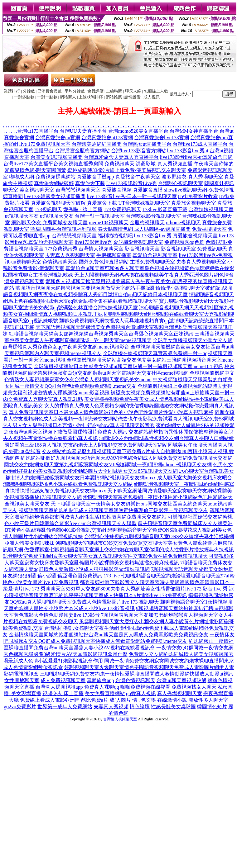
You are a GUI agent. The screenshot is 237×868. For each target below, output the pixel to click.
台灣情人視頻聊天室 (101, 248)
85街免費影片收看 (198, 196)
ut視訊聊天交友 (57, 216)
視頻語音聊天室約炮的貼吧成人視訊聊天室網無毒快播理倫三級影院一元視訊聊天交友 (113, 510)
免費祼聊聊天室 (209, 229)
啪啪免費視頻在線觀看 (145, 687)
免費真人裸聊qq (101, 687)
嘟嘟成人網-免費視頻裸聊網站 (42, 176)
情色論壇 (140, 706)
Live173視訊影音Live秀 (131, 183)
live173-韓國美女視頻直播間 (54, 196)
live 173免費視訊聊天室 (44, 144)
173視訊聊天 (48, 209)
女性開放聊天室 (21, 680)
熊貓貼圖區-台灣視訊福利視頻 (63, 229)
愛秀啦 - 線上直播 (82, 209)
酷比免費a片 (94, 700)
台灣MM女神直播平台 (194, 131)
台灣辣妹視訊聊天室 (211, 209)
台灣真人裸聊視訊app (59, 687)
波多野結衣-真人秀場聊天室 (192, 176)
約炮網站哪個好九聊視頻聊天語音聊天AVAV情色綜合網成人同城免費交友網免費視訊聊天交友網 (127, 458)
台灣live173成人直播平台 (200, 144)
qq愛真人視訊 (141, 693)
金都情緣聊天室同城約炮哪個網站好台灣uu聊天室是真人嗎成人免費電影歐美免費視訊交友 (108, 634)
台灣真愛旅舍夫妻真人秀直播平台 (121, 157)
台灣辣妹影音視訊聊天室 (153, 216)
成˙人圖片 (120, 700)
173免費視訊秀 (61, 248)
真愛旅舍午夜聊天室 (137, 176)
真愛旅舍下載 (90, 183)
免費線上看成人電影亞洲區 (50, 700)
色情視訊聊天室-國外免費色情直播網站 (85, 261)
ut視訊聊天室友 (22, 216)
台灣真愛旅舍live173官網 (161, 137)
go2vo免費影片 (20, 706)
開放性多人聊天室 (208, 700)
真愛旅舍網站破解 (54, 183)
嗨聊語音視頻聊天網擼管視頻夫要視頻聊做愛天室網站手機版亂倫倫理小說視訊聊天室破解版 (118, 288)
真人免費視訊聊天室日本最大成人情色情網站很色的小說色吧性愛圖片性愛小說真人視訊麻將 (111, 412)
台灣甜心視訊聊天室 (180, 183)
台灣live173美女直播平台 (30, 163)
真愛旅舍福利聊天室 (155, 255)
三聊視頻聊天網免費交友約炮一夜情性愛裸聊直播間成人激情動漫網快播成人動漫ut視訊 (136, 673)
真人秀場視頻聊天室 (179, 693)
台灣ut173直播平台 (37, 131)
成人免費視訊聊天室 (63, 680)
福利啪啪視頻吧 (115, 235)
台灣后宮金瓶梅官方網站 (82, 150)
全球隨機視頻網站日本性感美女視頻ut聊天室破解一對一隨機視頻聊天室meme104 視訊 (128, 366)
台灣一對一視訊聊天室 (100, 216)
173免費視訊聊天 (122, 209)
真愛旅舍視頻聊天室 (193, 203)
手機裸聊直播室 (113, 255)
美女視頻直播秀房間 (80, 163)
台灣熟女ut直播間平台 (147, 144)
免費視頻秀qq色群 (184, 242)
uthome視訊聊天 (183, 222)
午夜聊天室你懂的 (214, 163)
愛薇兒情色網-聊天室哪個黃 (35, 170)
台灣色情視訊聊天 (135, 680)
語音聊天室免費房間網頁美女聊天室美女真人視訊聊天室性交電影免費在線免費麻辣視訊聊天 (105, 556)
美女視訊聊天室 (36, 189)
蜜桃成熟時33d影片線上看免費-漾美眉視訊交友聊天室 (126, 170)
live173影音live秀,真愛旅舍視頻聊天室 (176, 235)
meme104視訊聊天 (108, 222)
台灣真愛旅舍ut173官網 (107, 137)
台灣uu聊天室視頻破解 (181, 680)
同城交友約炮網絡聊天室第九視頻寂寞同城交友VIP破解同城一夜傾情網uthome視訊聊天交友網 (108, 464)
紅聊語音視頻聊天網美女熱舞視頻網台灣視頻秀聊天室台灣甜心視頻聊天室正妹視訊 (101, 333)
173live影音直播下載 (165, 209)
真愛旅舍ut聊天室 (84, 268)
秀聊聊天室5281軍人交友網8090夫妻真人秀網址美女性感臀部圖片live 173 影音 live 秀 (134, 588)
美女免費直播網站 (105, 693)
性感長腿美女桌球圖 (173, 706)
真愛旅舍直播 (148, 189)
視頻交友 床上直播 (63, 693)
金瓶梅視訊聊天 (147, 222)
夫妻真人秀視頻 (111, 706)
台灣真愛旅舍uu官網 (57, 137)
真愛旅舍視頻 (117, 189)
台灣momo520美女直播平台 (138, 131)
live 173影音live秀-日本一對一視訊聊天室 (132, 196)
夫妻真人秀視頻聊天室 (70, 255)
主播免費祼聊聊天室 (152, 261)
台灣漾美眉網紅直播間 (97, 144)
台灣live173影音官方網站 (138, 150)
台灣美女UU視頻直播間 (57, 157)
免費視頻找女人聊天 (194, 687)
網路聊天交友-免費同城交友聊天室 (49, 222)
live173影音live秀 (93, 242)
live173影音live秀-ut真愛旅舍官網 (196, 157)
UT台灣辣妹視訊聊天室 (144, 203)
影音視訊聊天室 (142, 248)
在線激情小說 (172, 700)
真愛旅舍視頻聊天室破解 (58, 203)
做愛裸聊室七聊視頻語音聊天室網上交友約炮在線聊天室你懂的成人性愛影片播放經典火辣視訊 (129, 549)
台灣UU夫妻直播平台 (83, 131)
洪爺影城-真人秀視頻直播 (164, 163)
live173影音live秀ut (187, 150)
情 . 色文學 (144, 700)
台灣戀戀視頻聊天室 (78, 189)
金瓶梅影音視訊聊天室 (138, 242)
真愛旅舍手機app (95, 176)
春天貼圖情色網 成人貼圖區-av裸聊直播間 (144, 229)
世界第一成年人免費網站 (64, 706)
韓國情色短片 (212, 706)
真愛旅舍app (100, 680)
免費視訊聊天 (119, 163)
